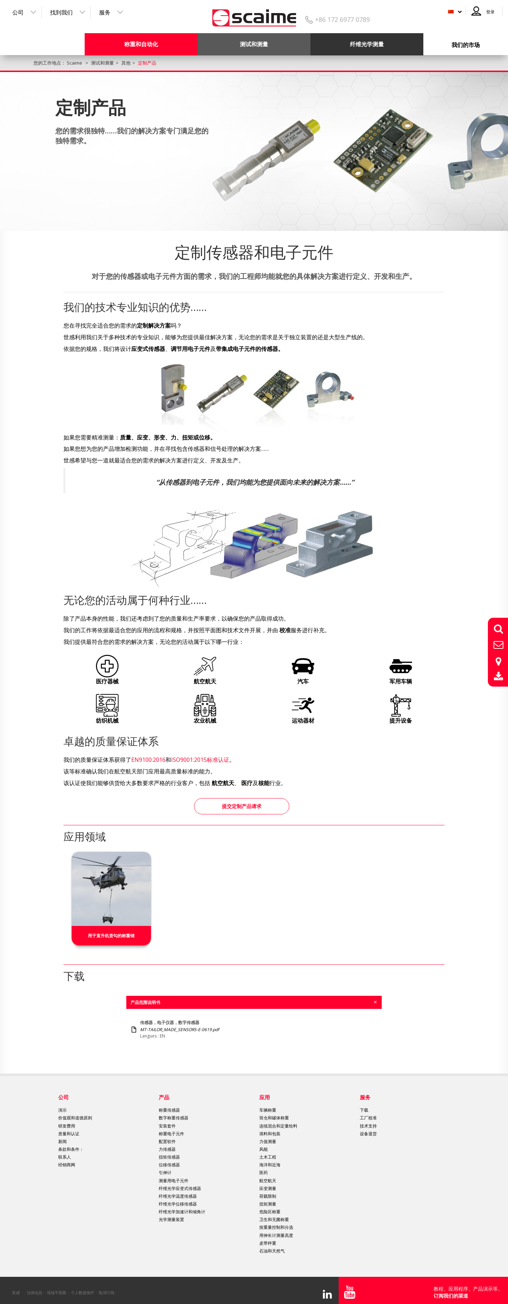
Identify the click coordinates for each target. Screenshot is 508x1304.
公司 (18, 12)
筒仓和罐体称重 (274, 1114)
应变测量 (267, 1184)
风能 (263, 1145)
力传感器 (167, 1145)
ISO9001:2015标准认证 (200, 760)
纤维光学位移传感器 (178, 1200)
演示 (62, 1106)
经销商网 (66, 1161)
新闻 (62, 1137)
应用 (264, 1092)
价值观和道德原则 (75, 1114)
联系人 (64, 1153)
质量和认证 (68, 1129)
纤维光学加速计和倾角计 (182, 1207)
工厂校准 (368, 1114)
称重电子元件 (171, 1129)
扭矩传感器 (169, 1153)
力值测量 (267, 1137)
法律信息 (34, 1288)
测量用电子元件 (173, 1176)
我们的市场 (466, 45)
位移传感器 (169, 1161)
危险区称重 (269, 1207)
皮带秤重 (267, 1239)
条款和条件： (71, 1145)
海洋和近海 (269, 1161)
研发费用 (66, 1122)
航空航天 (267, 1176)
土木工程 (267, 1153)
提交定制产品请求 (241, 804)
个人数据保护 (82, 1288)
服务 (104, 12)
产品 (164, 1092)
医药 (263, 1169)
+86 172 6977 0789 (342, 19)
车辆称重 (267, 1106)
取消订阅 (106, 1288)
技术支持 (368, 1122)
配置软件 (167, 1137)
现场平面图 (56, 1288)
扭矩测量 (267, 1200)
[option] (111, 894)
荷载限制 (267, 1192)
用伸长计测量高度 (276, 1231)
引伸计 (165, 1169)
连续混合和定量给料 (278, 1122)
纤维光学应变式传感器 (180, 1184)
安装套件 (167, 1122)
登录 (490, 12)
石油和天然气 (272, 1247)
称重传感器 (169, 1106)
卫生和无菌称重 (274, 1215)
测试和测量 (254, 44)
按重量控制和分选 (276, 1223)
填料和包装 (269, 1129)
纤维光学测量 (367, 44)
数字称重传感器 (173, 1114)
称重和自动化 (141, 44)
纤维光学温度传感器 (178, 1192)
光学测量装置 (171, 1215)
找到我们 (61, 12)
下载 (364, 1106)
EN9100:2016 (148, 760)
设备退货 (368, 1129)
